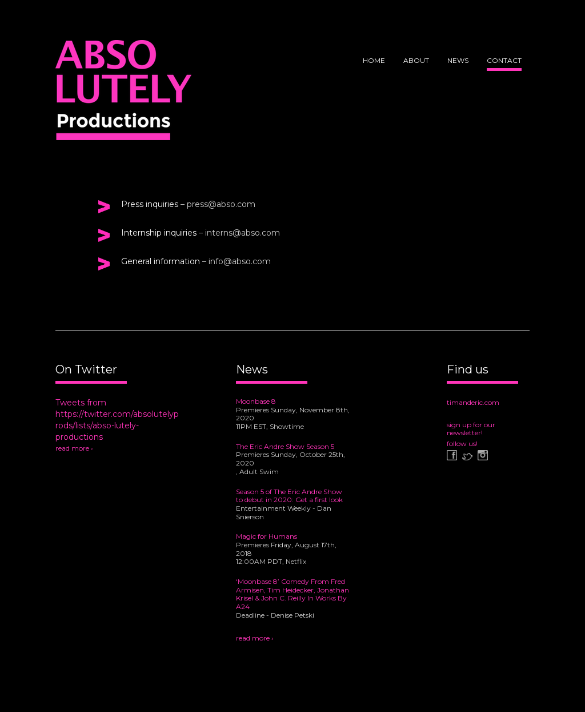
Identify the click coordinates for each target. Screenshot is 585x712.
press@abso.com (221, 204)
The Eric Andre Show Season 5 (285, 446)
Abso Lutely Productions (123, 94)
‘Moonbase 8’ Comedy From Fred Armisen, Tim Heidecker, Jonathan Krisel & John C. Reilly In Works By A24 (292, 594)
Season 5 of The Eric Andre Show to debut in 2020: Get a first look (289, 495)
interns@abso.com (242, 233)
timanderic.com (473, 402)
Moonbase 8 (256, 401)
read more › (74, 448)
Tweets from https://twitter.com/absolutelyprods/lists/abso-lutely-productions (117, 419)
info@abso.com (240, 261)
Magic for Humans (266, 536)
